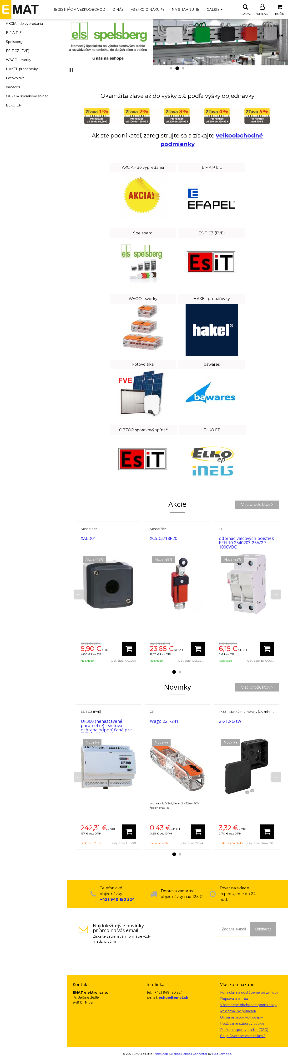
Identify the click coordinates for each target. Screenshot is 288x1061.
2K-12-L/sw (230, 721)
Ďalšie (214, 9)
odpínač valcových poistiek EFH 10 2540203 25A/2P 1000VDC (246, 543)
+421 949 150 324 (117, 899)
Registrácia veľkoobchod (78, 9)
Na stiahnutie (185, 9)
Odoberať (263, 929)
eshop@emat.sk (173, 998)
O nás (118, 9)
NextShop (161, 1054)
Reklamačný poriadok (238, 1011)
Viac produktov (257, 504)
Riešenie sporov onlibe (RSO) (244, 1030)
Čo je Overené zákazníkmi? (242, 1036)
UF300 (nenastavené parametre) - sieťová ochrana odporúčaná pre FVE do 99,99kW (106, 727)
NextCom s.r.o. (222, 1054)
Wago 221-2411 (165, 721)
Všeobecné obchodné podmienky (248, 1005)
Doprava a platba (234, 999)
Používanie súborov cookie (242, 1024)
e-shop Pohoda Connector (189, 1054)
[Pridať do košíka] (129, 649)
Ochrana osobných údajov (241, 1017)
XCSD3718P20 (163, 538)
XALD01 (88, 538)
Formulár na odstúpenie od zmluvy (249, 993)
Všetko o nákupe (148, 9)
